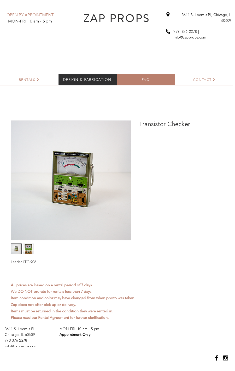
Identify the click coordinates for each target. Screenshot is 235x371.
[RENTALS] (29, 79)
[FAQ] (146, 79)
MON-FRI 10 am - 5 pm (79, 329)
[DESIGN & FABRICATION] (88, 79)
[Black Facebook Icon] (216, 357)
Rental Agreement (53, 317)
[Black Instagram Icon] (225, 357)
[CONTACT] (204, 79)
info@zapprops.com (190, 37)
